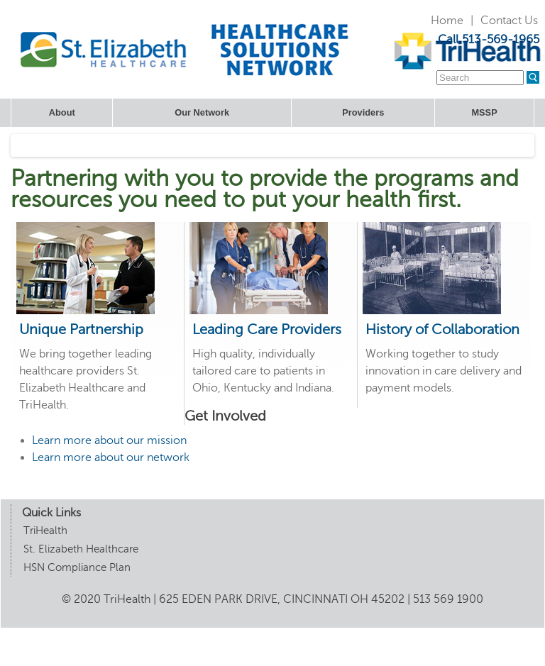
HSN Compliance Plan (77, 567)
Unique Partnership (81, 329)
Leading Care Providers (266, 329)
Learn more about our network (110, 457)
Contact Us (509, 20)
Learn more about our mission (109, 440)
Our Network (202, 112)
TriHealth (45, 530)
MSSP (484, 112)
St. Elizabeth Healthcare (80, 549)
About (62, 112)
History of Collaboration (442, 329)
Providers (363, 112)
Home (447, 20)
